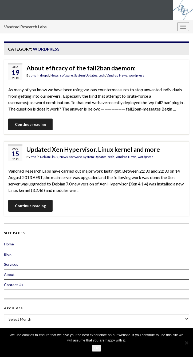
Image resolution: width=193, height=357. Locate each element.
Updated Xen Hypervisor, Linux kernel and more (93, 149)
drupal (44, 75)
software (66, 75)
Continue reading (30, 124)
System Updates (85, 75)
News (54, 75)
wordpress (136, 75)
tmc (33, 75)
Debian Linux (49, 157)
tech (102, 75)
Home (9, 244)
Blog (7, 254)
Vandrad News (117, 75)
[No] (186, 342)
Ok (96, 348)
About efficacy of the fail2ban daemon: (80, 68)
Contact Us (13, 284)
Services (11, 264)
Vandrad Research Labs (25, 26)
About (9, 274)
